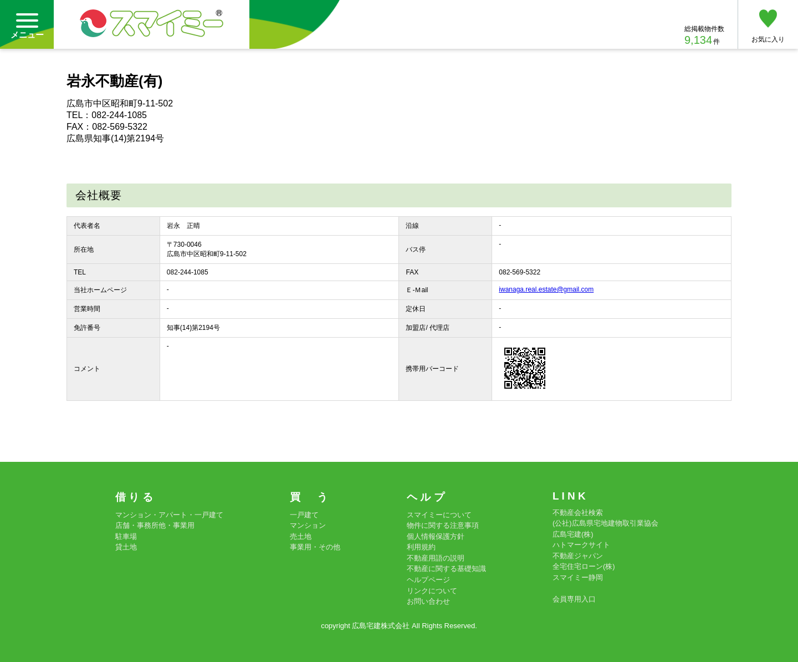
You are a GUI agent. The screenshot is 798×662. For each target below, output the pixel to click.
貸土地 (126, 547)
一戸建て (304, 515)
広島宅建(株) (573, 534)
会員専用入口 (574, 599)
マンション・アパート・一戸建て (169, 515)
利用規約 (421, 547)
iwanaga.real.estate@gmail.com (546, 289)
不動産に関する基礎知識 (446, 568)
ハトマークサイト (581, 545)
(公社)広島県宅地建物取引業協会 (605, 523)
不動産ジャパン (578, 556)
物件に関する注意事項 (443, 525)
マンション (308, 525)
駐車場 (126, 536)
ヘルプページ (428, 580)
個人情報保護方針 (435, 536)
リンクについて (432, 591)
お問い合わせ (428, 601)
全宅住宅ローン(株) (584, 566)
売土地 (300, 536)
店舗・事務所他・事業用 (155, 525)
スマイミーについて (439, 515)
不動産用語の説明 (435, 558)
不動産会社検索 (578, 512)
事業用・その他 (315, 547)
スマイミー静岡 (578, 577)
